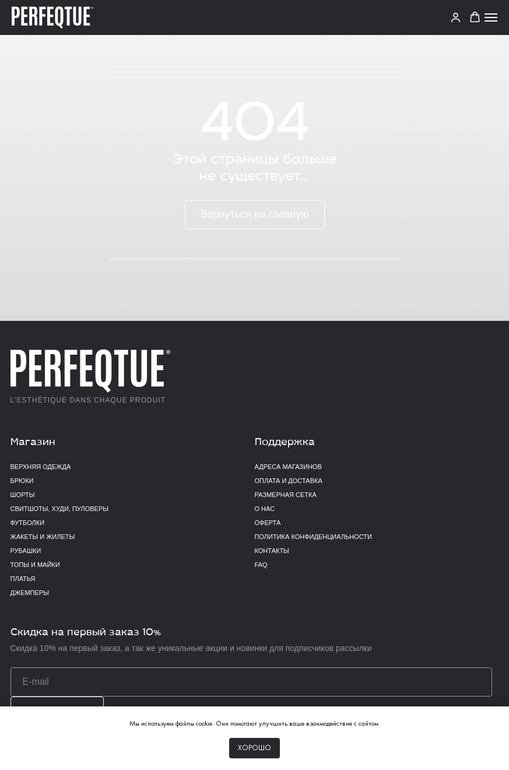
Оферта (268, 522)
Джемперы (29, 592)
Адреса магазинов (288, 466)
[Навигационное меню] (491, 17)
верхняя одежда (40, 466)
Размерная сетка (286, 494)
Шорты (22, 494)
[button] (474, 17)
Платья (23, 578)
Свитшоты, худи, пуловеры (59, 508)
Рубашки (25, 550)
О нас (265, 508)
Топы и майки (35, 564)
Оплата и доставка (288, 480)
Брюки (22, 480)
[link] (455, 17)
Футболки (27, 522)
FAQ (261, 564)
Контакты (272, 550)
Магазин (32, 442)
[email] (251, 681)
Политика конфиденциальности (313, 536)
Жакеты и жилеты (42, 536)
